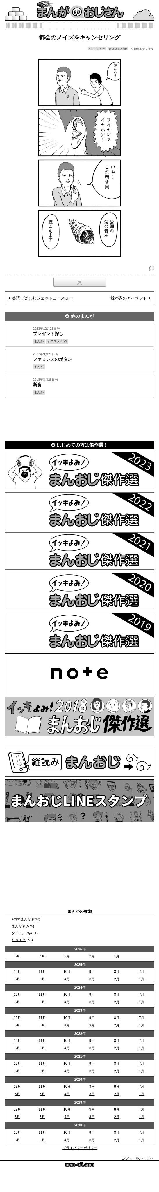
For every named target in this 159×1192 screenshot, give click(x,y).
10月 (67, 972)
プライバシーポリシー (79, 1148)
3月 (67, 956)
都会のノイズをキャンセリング (79, 37)
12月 (17, 972)
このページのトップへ (137, 1158)
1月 (116, 956)
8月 (116, 972)
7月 (141, 972)
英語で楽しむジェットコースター (42, 298)
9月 (92, 972)
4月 (42, 956)
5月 (17, 956)
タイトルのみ (22, 933)
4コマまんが (21, 919)
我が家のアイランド (128, 298)
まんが (17, 926)
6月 (17, 979)
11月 (42, 972)
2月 (92, 956)
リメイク (19, 940)
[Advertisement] (79, 418)
